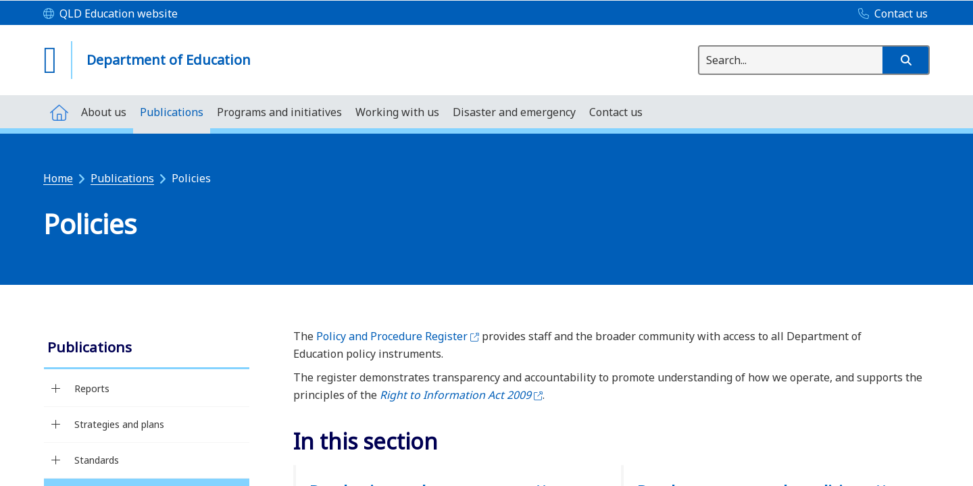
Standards (96, 460)
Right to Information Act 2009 (461, 394)
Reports (91, 388)
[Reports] (56, 388)
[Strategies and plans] (56, 424)
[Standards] (56, 460)
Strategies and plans (119, 424)
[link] (146, 348)
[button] (905, 60)
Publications (122, 178)
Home (58, 178)
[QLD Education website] (110, 14)
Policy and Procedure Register (397, 336)
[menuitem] (58, 111)
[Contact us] (889, 14)
